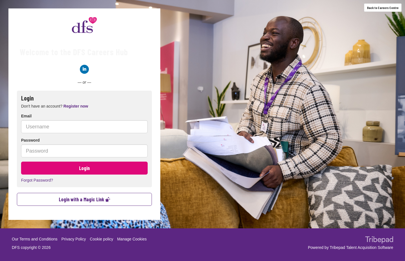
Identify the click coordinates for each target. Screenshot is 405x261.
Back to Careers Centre (383, 8)
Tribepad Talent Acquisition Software (361, 247)
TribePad (379, 240)
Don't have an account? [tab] (54, 106)
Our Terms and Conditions (34, 239)
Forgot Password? (37, 180)
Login (84, 168)
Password (30, 140)
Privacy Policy (73, 239)
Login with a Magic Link (84, 199)
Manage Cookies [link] (132, 239)
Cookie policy (101, 239)
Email (26, 116)
